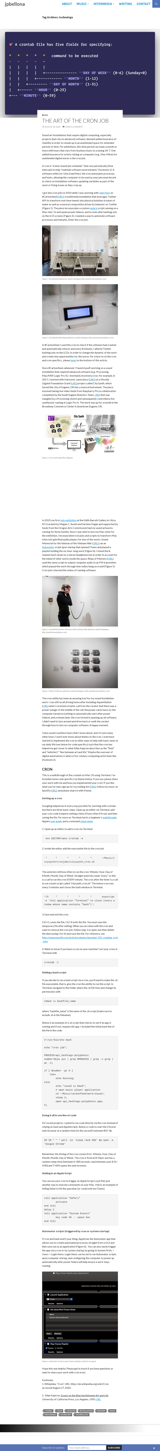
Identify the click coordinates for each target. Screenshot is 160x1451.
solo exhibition (68, 520)
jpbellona (15, 4)
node (112, 1411)
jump (73, 360)
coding (48, 1411)
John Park (104, 192)
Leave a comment (74, 127)
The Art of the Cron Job (75, 120)
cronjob (71, 1411)
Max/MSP (101, 1411)
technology (82, 1415)
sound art (65, 1415)
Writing (125, 4)
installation (86, 1411)
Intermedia (102, 4)
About (67, 4)
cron (59, 1411)
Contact (143, 4)
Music (81, 4)
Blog (45, 115)
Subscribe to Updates (53, 1447)
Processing (50, 1415)
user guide (56, 821)
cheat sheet (86, 821)
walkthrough (109, 817)
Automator (48, 547)
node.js (93, 208)
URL (60, 196)
